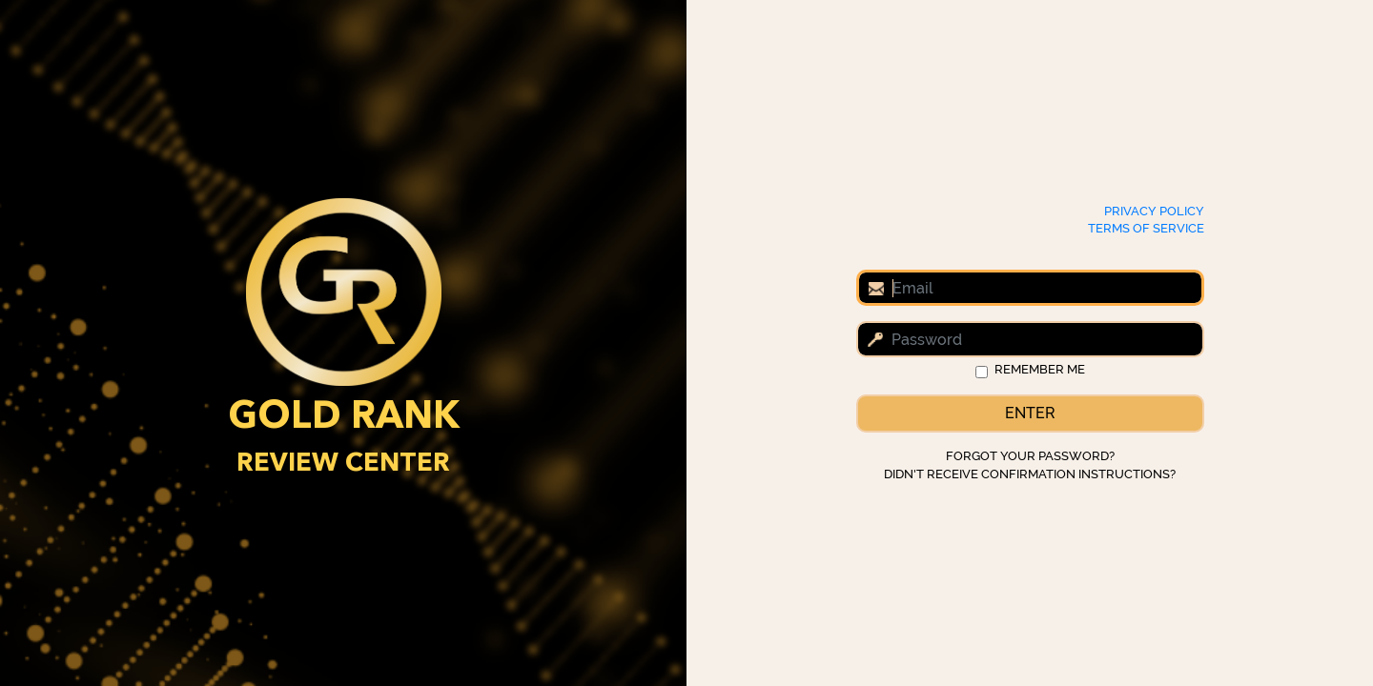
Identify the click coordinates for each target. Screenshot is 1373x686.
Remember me (1039, 369)
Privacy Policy (1154, 211)
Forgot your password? (1030, 456)
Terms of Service (1146, 228)
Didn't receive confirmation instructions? (1030, 474)
